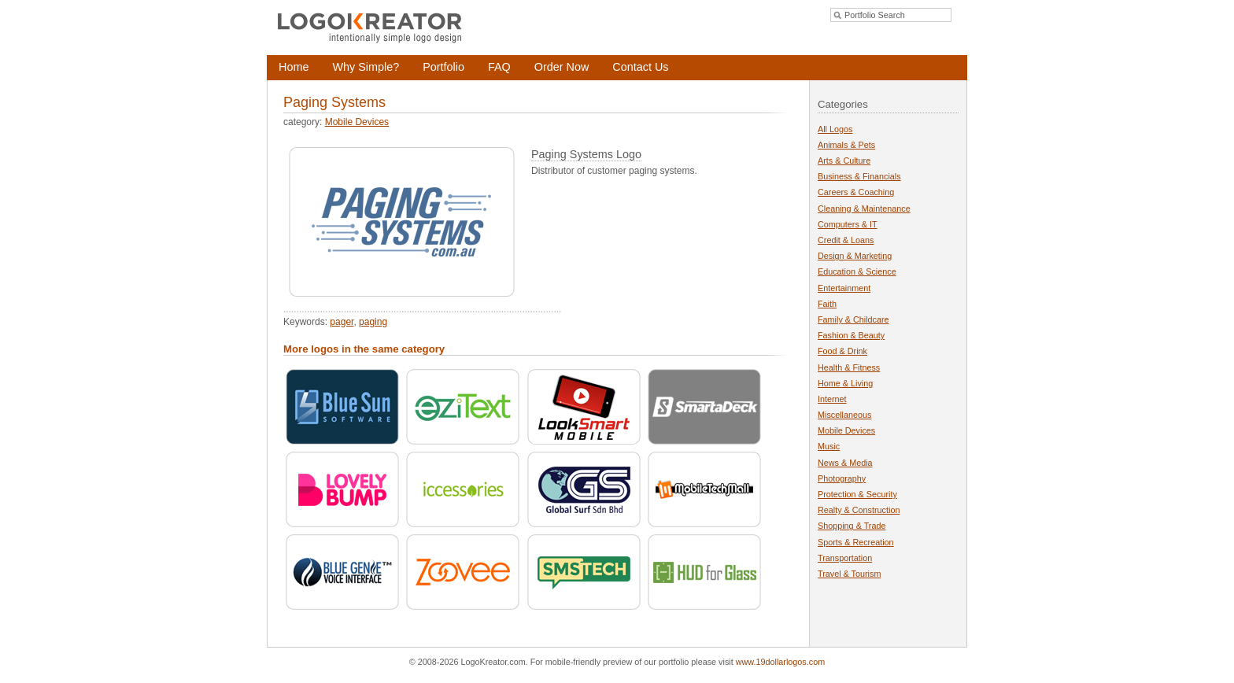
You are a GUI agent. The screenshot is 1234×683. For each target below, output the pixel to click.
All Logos (835, 129)
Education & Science (857, 271)
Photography (842, 478)
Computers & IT (847, 224)
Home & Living (845, 383)
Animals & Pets (846, 145)
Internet (832, 399)
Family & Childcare (853, 319)
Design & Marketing (855, 255)
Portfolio (443, 67)
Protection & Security (857, 494)
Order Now (561, 67)
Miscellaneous (844, 414)
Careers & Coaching (856, 192)
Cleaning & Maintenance (864, 208)
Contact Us (640, 67)
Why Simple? (365, 67)
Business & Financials (859, 176)
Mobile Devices (357, 121)
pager (341, 321)
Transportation (845, 558)
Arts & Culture (844, 160)
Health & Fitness (849, 367)
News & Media (845, 462)
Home (293, 67)
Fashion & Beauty (851, 335)
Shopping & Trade (851, 525)
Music (829, 446)
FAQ (499, 67)
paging (373, 321)
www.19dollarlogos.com (780, 661)
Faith (827, 303)
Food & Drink (842, 351)
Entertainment (844, 288)
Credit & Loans (846, 240)
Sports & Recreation (856, 542)
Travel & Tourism (849, 573)
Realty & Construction (859, 510)
